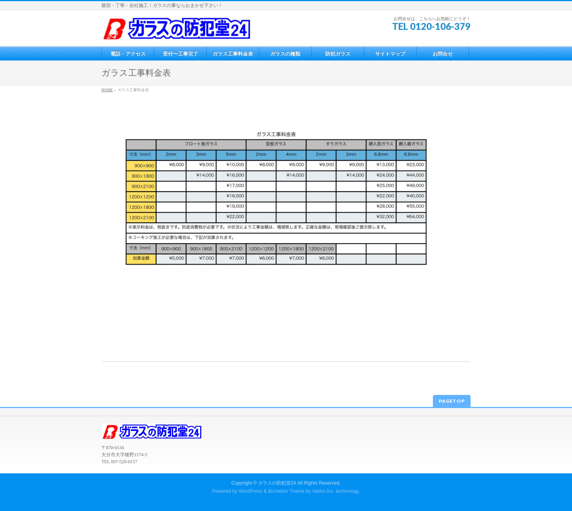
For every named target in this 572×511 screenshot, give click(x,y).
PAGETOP (452, 401)
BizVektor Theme (286, 491)
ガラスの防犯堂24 (277, 483)
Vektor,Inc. (323, 491)
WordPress (250, 491)
